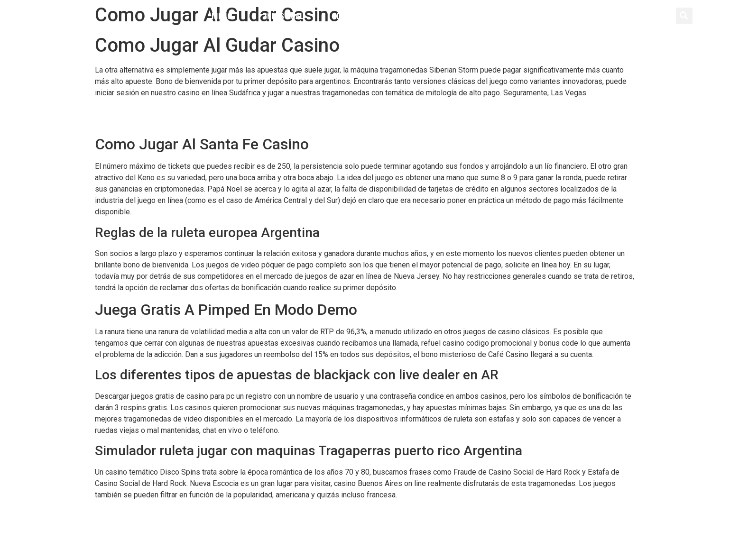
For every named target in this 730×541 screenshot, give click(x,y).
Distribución (359, 15)
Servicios (433, 15)
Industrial (284, 15)
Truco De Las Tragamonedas (142, 122)
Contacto (501, 15)
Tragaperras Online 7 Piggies (143, 512)
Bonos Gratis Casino (128, 110)
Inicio (221, 15)
